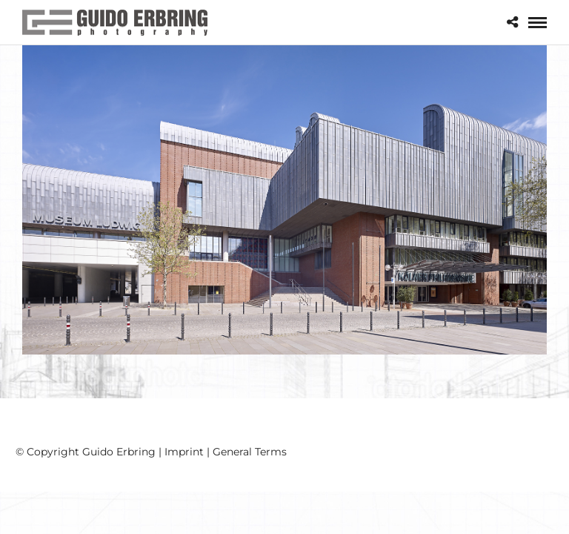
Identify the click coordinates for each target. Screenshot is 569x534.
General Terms (250, 451)
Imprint (184, 451)
